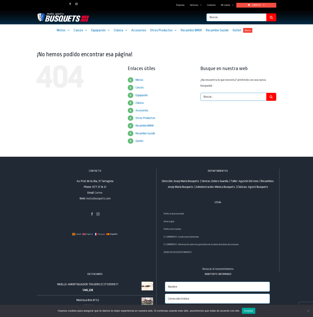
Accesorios (142, 110)
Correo (98, 192)
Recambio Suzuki (145, 133)
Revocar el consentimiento (218, 269)
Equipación (142, 95)
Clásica (140, 103)
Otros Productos (145, 118)
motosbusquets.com (98, 198)
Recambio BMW (145, 125)
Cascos (140, 87)
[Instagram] (98, 214)
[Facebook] (92, 214)
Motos (139, 80)
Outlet (140, 141)
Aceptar (248, 310)
